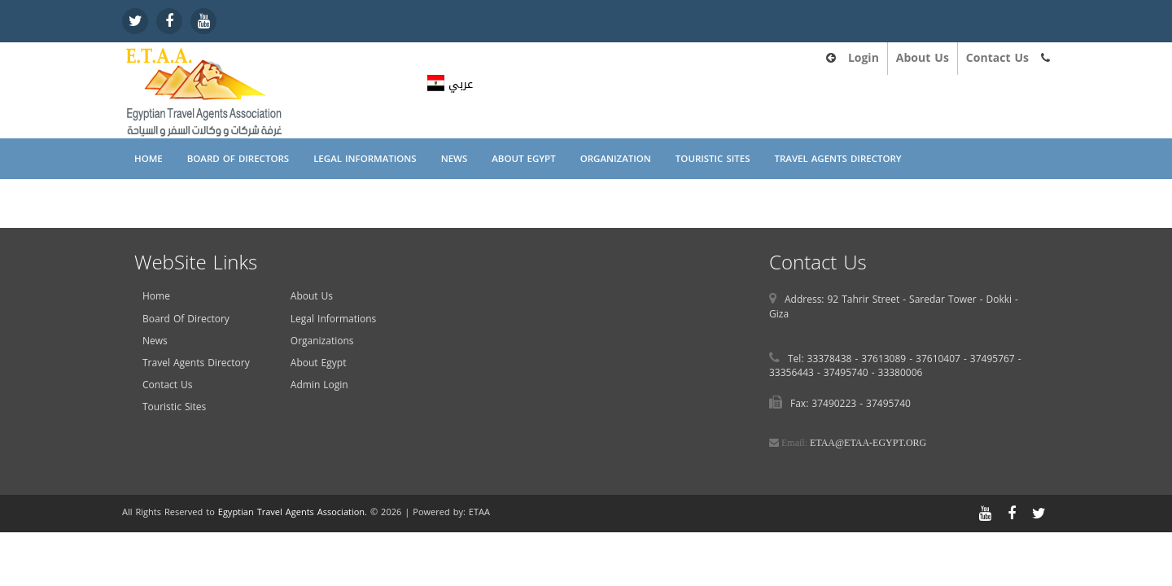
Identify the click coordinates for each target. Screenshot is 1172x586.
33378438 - (834, 359)
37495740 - (851, 373)
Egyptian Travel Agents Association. (292, 512)
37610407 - (943, 359)
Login (863, 58)
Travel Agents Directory (837, 159)
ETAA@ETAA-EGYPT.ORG (868, 443)
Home (148, 159)
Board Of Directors (238, 159)
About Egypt (523, 159)
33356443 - (796, 373)
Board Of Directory (186, 319)
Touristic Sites (713, 159)
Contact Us (997, 58)
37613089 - (888, 359)
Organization (615, 159)
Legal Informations (365, 159)
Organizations (322, 341)
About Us (922, 58)
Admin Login (319, 385)
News (454, 159)
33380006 (900, 373)
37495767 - (995, 359)
